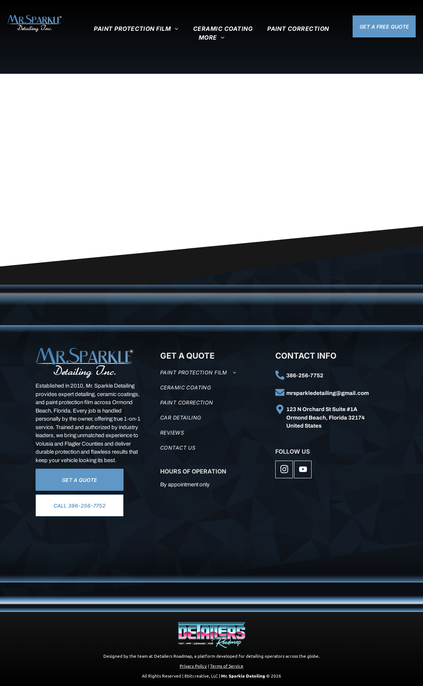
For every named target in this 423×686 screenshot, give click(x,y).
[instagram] (284, 470)
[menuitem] (136, 28)
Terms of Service (226, 666)
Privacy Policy (193, 666)
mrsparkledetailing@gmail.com (327, 393)
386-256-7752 (304, 375)
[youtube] (303, 470)
